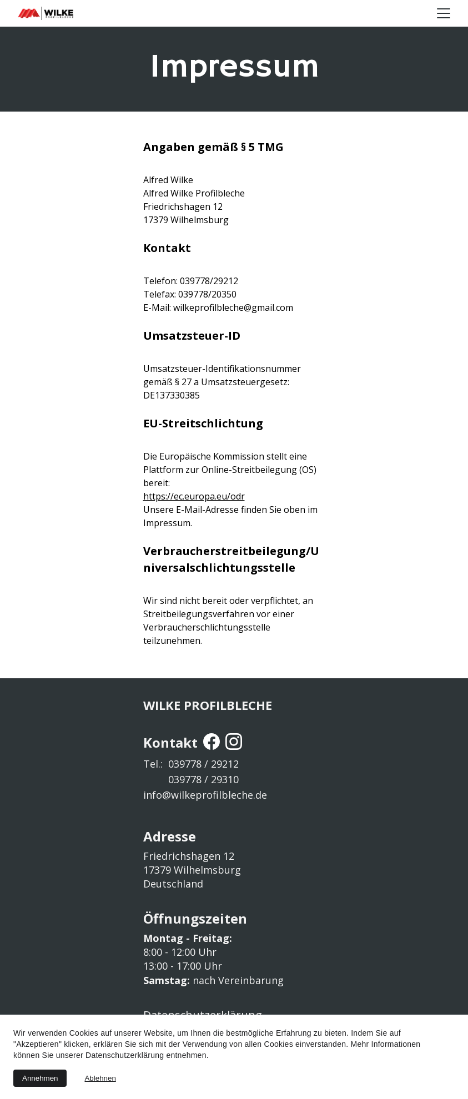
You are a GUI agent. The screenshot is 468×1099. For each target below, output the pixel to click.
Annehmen (40, 1078)
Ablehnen (99, 1078)
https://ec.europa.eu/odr (194, 496)
